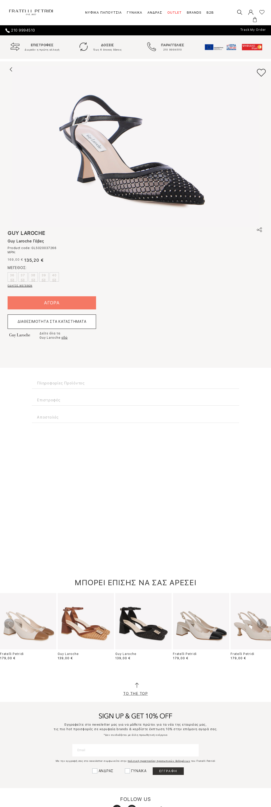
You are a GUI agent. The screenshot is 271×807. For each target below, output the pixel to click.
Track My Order (253, 30)
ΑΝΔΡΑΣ (154, 12)
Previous (9, 624)
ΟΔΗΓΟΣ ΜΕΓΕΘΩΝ (20, 285)
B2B (210, 12)
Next (262, 624)
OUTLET (174, 12)
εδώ (64, 337)
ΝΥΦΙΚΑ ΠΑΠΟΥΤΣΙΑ (103, 12)
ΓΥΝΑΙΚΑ (134, 12)
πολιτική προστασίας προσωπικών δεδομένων (159, 760)
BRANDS (194, 12)
